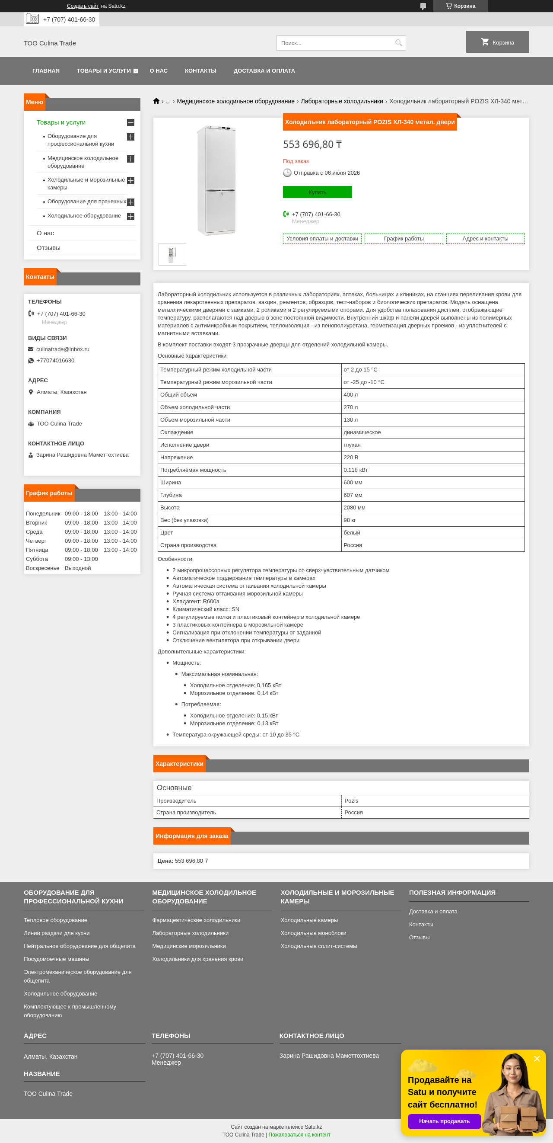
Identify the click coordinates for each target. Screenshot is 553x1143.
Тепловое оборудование (55, 920)
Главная (46, 70)
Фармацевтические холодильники (196, 920)
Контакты (200, 70)
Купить (317, 192)
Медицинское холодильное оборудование (236, 101)
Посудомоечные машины (56, 959)
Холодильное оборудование (84, 215)
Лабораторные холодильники (342, 101)
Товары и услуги (104, 70)
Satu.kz (313, 1127)
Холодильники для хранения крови (197, 959)
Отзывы (48, 247)
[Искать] (398, 43)
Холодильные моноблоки (313, 933)
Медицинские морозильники (189, 946)
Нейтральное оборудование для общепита (80, 946)
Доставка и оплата (264, 70)
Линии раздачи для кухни (56, 933)
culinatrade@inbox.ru (62, 349)
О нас (159, 70)
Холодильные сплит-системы (319, 946)
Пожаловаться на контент (300, 1135)
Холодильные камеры (309, 920)
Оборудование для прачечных (87, 201)
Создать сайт (83, 6)
